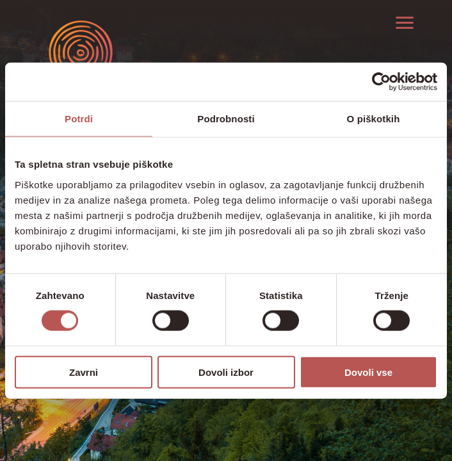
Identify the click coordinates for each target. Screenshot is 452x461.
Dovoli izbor (226, 371)
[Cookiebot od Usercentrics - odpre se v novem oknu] (381, 82)
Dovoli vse (368, 371)
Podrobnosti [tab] (225, 118)
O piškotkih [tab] (373, 118)
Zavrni (83, 371)
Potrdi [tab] (79, 118)
